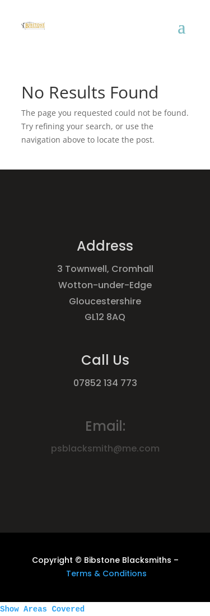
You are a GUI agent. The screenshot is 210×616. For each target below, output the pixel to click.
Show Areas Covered (42, 609)
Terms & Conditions (106, 573)
